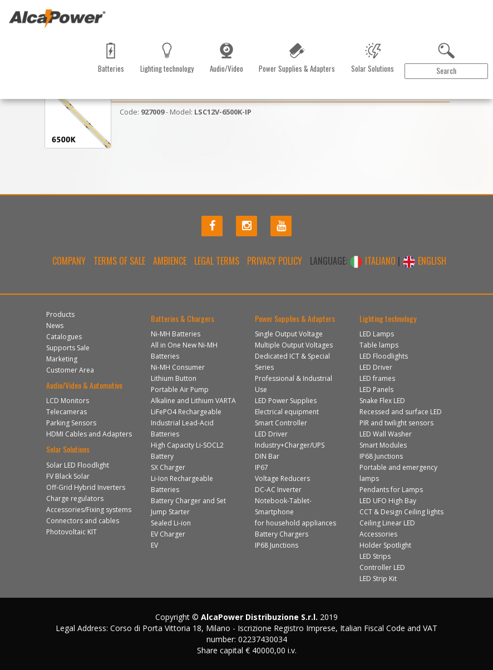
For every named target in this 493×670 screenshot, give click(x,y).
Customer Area (451, 86)
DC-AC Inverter (278, 489)
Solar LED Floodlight (77, 465)
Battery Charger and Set (188, 500)
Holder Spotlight (385, 545)
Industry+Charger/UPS (289, 445)
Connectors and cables (82, 520)
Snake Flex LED (382, 400)
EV (154, 545)
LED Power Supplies (286, 400)
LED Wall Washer (385, 434)
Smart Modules (383, 445)
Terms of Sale (119, 260)
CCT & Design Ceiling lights (401, 512)
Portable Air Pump (180, 389)
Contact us (183, 85)
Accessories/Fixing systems (88, 509)
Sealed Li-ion (171, 523)
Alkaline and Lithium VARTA (193, 400)
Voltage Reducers (282, 478)
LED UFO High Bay (387, 500)
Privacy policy (274, 260)
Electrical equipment (287, 411)
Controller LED (382, 567)
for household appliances (295, 523)
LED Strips (375, 556)
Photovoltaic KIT (71, 532)
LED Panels (376, 389)
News (58, 85)
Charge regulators (74, 498)
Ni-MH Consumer (178, 367)
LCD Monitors (67, 400)
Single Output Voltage (289, 334)
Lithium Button (173, 378)
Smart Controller (281, 423)
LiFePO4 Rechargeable (186, 411)
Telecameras (66, 411)
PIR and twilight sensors (396, 423)
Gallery (224, 85)
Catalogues (94, 85)
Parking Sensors (71, 423)
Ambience (169, 260)
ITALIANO (373, 260)
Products (24, 85)
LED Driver (271, 434)
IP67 (261, 467)
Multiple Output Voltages (294, 345)
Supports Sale (68, 348)
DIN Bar (267, 456)
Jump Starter (170, 512)
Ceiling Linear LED (387, 523)
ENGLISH (424, 260)
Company (69, 260)
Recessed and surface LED (400, 411)
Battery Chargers (281, 534)
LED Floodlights (383, 356)
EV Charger (168, 534)
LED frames (377, 378)
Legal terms (216, 260)
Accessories (378, 534)
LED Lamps (376, 334)
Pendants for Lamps (391, 489)
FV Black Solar (68, 476)
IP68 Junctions (276, 545)
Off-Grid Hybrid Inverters (85, 487)
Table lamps (378, 345)
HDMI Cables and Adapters (89, 434)
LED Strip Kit (378, 578)
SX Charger (168, 467)
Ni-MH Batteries (175, 334)
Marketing (139, 85)
